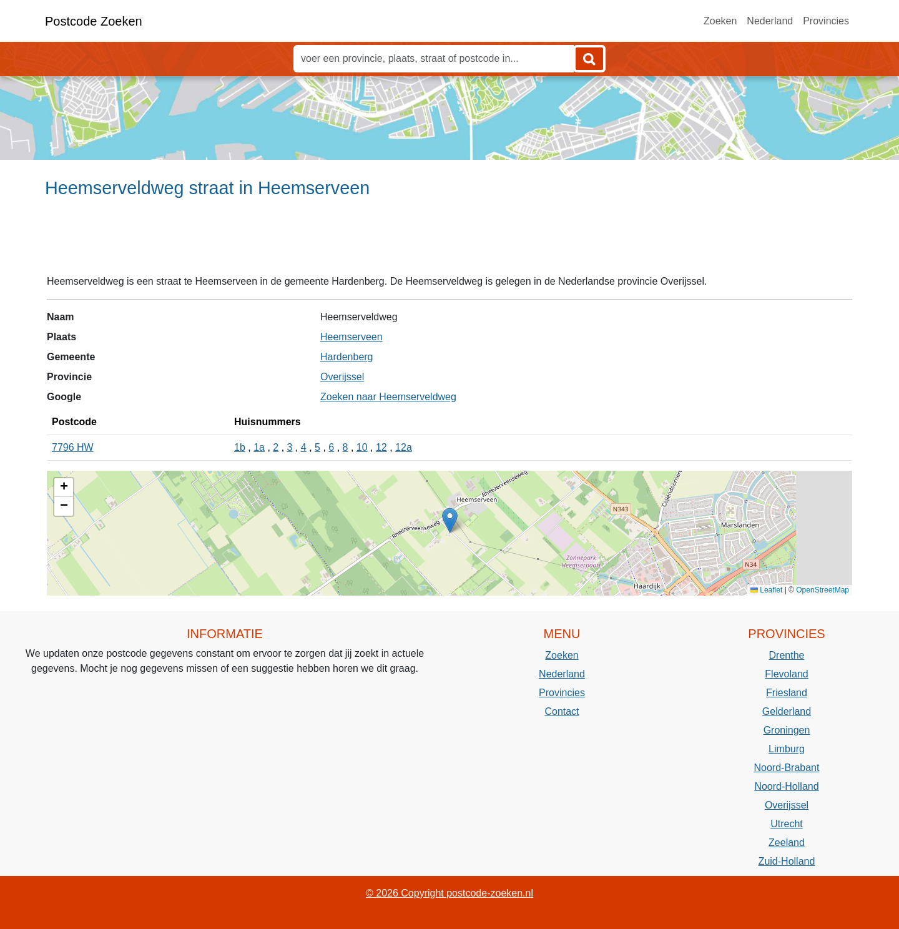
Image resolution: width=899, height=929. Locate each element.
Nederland (770, 21)
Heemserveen (351, 337)
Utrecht (786, 823)
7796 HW (73, 447)
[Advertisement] (449, 242)
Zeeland (787, 842)
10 (362, 447)
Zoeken (720, 21)
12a (403, 447)
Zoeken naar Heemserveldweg (388, 396)
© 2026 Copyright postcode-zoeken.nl (449, 893)
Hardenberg (346, 356)
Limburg (787, 749)
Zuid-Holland (787, 861)
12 (381, 447)
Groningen (787, 730)
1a (259, 447)
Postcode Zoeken (93, 21)
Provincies (826, 21)
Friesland (786, 692)
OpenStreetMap (822, 590)
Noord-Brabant (787, 767)
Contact (561, 711)
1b (239, 447)
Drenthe (787, 655)
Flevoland (786, 674)
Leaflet (766, 590)
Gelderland (786, 711)
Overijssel (342, 376)
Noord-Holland (786, 786)
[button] (450, 520)
